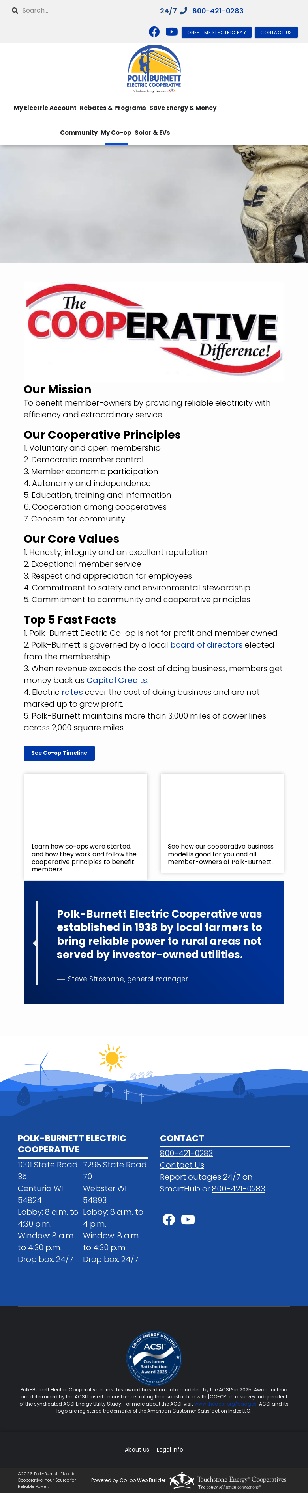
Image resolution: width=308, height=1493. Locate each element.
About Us (137, 1450)
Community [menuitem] (79, 132)
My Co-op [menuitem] (116, 132)
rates (72, 692)
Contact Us (182, 1165)
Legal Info (170, 1450)
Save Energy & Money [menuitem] (182, 108)
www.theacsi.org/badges (225, 1403)
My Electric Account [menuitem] (45, 108)
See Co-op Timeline (59, 753)
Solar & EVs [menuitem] (152, 132)
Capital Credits (116, 680)
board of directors (206, 644)
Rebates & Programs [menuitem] (113, 108)
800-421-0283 (218, 11)
